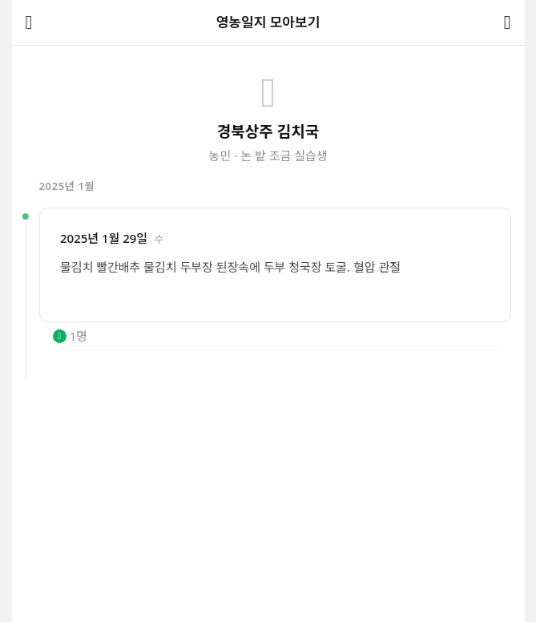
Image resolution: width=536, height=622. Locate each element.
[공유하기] (507, 22)
